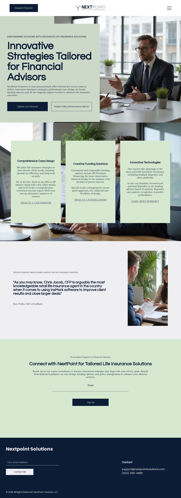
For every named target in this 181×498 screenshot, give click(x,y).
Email (91, 385)
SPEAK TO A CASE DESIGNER (36, 202)
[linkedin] (172, 492)
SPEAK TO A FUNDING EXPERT (90, 199)
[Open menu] (169, 8)
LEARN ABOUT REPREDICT (145, 201)
